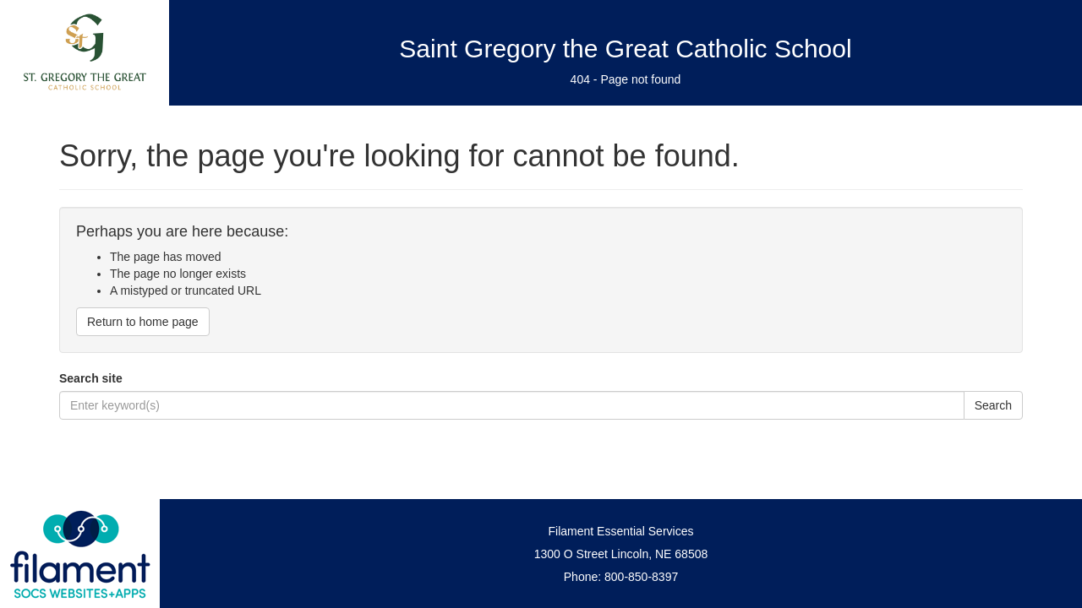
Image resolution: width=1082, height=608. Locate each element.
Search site (91, 378)
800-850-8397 (641, 577)
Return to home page (143, 321)
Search (993, 405)
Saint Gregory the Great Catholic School (625, 48)
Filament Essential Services (621, 531)
